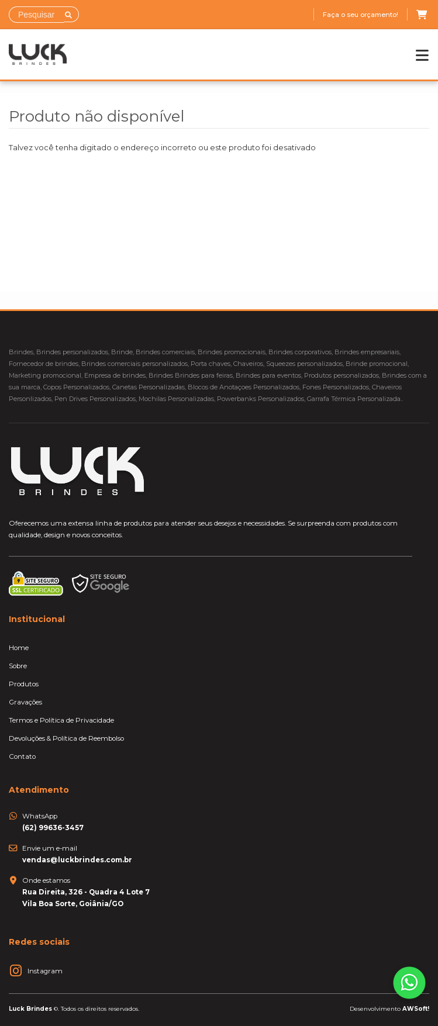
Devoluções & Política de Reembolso (66, 738)
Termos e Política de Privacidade (61, 720)
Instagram (45, 971)
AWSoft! (415, 1008)
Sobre (18, 666)
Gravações (25, 702)
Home (19, 648)
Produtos (24, 684)
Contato (22, 756)
